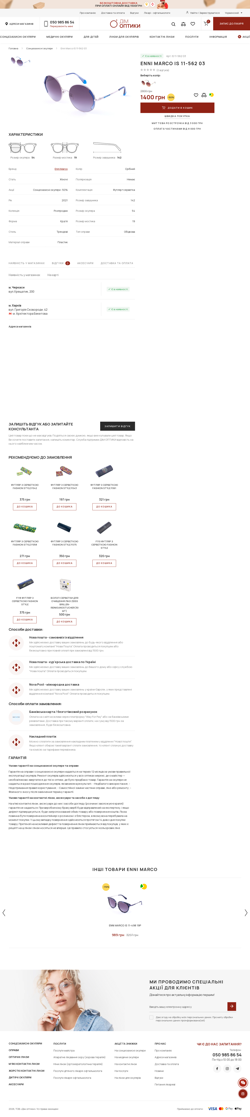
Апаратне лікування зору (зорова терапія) (79, 1057)
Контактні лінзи (162, 36)
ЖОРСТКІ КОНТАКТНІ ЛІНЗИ (26, 1070)
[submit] (231, 1006)
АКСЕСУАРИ (16, 1084)
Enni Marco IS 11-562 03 (74, 48)
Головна (13, 48)
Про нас (160, 1043)
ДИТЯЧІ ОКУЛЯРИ (20, 1077)
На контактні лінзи (126, 1064)
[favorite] (192, 23)
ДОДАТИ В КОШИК (177, 108)
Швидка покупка (177, 116)
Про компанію (88, 12)
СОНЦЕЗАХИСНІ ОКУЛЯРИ (25, 1043)
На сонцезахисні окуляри (130, 1050)
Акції (246, 36)
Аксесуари (85, 263)
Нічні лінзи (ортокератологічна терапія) (78, 1064)
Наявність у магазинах (27, 263)
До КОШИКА (25, 506)
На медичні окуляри (127, 1057)
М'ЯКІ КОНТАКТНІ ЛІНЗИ (24, 1064)
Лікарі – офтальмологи (157, 12)
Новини (159, 1071)
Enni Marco (61, 169)
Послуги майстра (64, 1050)
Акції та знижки (126, 1043)
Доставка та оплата (113, 12)
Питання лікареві (165, 1084)
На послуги (121, 1071)
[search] (173, 23)
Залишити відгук (118, 426)
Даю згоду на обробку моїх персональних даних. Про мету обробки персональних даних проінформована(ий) (194, 1019)
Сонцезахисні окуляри (18, 36)
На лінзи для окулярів (128, 1077)
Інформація (218, 36)
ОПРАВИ (14, 1050)
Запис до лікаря (232, 23)
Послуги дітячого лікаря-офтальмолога (77, 1071)
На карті (53, 275)
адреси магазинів (21, 23)
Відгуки (134, 12)
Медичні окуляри (59, 36)
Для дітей (91, 36)
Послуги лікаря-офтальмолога (72, 1077)
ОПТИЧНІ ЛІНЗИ (19, 1057)
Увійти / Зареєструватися (205, 12)
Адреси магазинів (165, 1057)
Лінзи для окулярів (124, 36)
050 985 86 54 (62, 22)
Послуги (192, 36)
